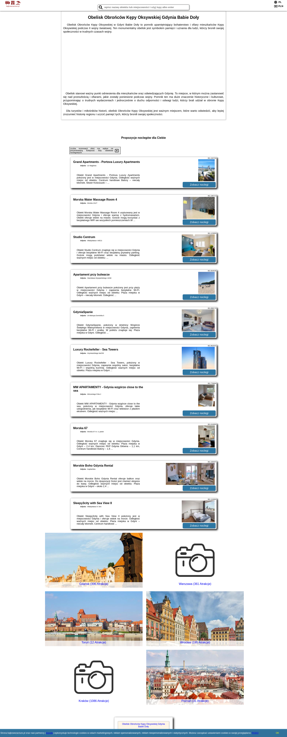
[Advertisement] (143, 60)
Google (49, 733)
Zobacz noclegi (199, 184)
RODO (255, 733)
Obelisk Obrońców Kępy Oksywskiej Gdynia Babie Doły (143, 725)
